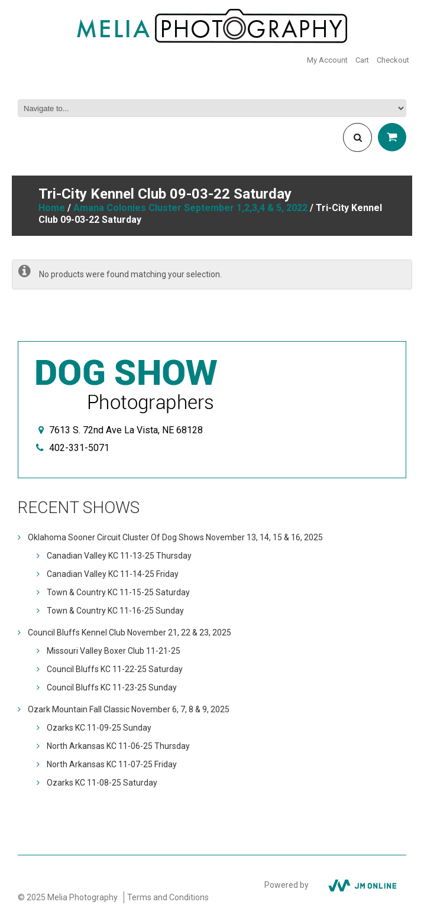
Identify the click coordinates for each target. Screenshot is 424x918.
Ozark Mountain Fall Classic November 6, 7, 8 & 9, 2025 (128, 709)
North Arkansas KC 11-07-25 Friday (112, 764)
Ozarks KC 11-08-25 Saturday (102, 782)
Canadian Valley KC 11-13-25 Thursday (119, 555)
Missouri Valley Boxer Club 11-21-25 (113, 651)
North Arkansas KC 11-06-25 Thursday (118, 746)
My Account (327, 60)
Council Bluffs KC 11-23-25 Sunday (112, 687)
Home (51, 207)
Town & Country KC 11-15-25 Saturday (118, 592)
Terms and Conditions (168, 897)
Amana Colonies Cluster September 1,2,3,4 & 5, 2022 (190, 207)
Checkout (393, 60)
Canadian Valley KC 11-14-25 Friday (113, 574)
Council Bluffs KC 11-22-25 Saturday (115, 669)
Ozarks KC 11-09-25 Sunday (99, 727)
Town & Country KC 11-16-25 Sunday (115, 610)
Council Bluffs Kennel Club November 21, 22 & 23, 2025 (129, 632)
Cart (362, 60)
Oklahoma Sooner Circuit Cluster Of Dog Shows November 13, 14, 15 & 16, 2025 (175, 537)
